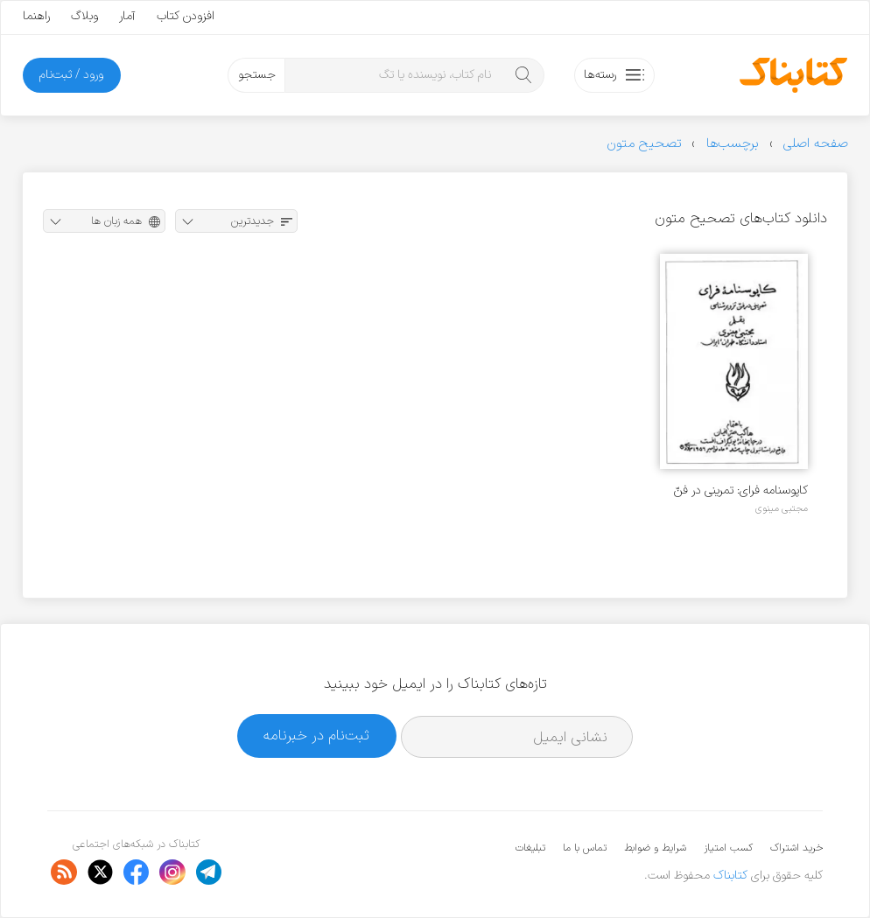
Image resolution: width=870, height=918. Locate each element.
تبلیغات (530, 848)
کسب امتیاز (728, 848)
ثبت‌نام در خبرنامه (316, 735)
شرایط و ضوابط (655, 848)
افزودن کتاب (185, 16)
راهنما (36, 16)
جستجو (257, 75)
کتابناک (730, 875)
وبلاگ (84, 16)
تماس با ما (585, 848)
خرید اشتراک (796, 848)
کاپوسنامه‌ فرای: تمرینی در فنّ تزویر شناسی (741, 490)
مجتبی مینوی (781, 508)
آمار (127, 16)
